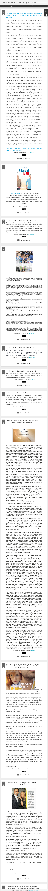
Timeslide (31, 6)
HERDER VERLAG (14, 193)
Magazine (12, 6)
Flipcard (7, 6)
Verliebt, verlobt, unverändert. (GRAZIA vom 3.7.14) (22, 783)
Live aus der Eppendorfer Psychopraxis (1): (22, 393)
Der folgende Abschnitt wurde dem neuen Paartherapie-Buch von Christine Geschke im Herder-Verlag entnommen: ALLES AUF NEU (24, 15)
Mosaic (16, 6)
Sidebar (21, 6)
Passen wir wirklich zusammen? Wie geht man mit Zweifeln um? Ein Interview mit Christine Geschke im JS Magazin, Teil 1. (22, 665)
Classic (2, 6)
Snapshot (26, 6)
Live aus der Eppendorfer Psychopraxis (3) (22, 347)
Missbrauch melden (34, 890)
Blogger (29, 890)
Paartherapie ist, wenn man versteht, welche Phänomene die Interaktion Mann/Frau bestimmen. (22, 887)
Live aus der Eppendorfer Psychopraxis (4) (22, 220)
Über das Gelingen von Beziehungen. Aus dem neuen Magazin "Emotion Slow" (22, 421)
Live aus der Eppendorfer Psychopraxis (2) (22, 371)
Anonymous (31, 152)
